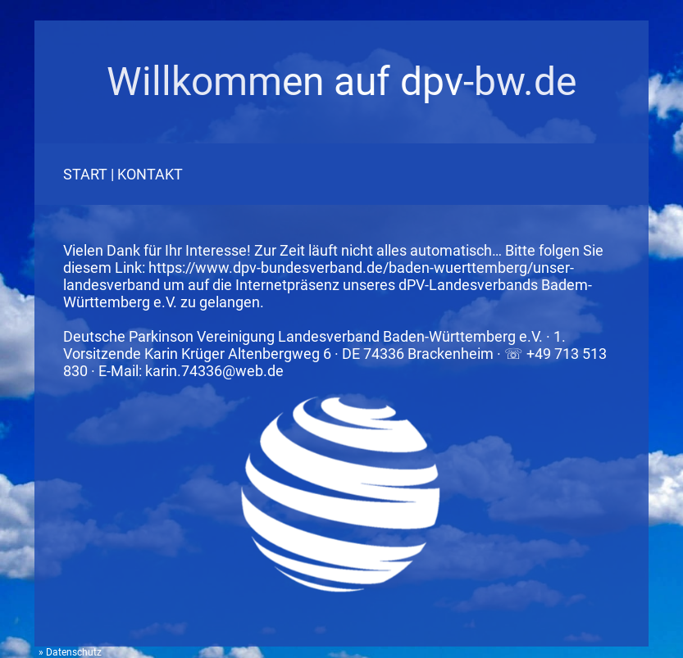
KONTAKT (150, 174)
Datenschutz (74, 652)
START (85, 174)
